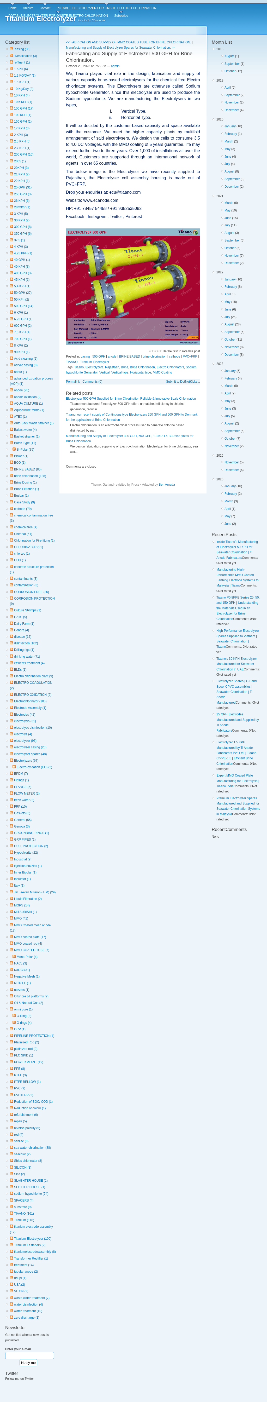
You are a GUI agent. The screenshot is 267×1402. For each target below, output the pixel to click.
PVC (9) (19, 1088)
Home (12, 8)
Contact (45, 8)
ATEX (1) (20, 416)
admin (115, 66)
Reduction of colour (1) (30, 1108)
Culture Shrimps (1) (27, 610)
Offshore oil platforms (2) (31, 996)
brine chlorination (154, 356)
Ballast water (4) (25, 430)
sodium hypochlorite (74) (31, 1194)
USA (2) (19, 1284)
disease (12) (22, 637)
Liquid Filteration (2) (28, 899)
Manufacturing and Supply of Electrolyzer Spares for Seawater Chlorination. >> (120, 47)
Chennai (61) (23, 534)
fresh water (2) (24, 800)
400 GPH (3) (23, 273)
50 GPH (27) (23, 293)
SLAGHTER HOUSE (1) (31, 1180)
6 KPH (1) (21, 312)
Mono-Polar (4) (27, 957)
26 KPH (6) (21, 201)
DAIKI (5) (20, 617)
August (229, 56)
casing (85, 356)
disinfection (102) (26, 643)
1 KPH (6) (21, 69)
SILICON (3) (22, 1167)
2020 (238, 154)
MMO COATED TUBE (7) (31, 950)
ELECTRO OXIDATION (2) (32, 695)
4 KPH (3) (21, 247)
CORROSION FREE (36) (31, 592)
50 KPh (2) (21, 299)
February (230, 134)
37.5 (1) (19, 240)
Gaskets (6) (22, 813)
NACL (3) (20, 963)
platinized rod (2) (25, 1049)
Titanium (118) (24, 1220)
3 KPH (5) (21, 214)
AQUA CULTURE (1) (28, 403)
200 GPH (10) (23, 154)
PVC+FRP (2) (23, 1095)
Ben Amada (167, 484)
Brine (124, 367)
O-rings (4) (24, 1023)
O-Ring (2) (24, 1016)
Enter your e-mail (18, 1349)
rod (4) (18, 1134)
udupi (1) (20, 1278)
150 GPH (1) (23, 121)
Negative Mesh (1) (27, 976)
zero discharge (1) (26, 1317)
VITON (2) (21, 1291)
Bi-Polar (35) (25, 449)
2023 (238, 406)
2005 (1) (20, 161)
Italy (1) (19, 885)
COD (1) (20, 560)
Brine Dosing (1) (25, 482)
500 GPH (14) (23, 306)
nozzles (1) (21, 990)
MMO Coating (162, 372)
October (230, 71)
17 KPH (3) (21, 128)
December (231, 110)
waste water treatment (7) (32, 1298)
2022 (238, 314)
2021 (238, 230)
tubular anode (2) (26, 1271)
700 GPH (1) (23, 339)
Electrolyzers (95, 367)
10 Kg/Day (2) (23, 89)
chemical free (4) (25, 527)
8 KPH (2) (21, 345)
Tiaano (79, 367)
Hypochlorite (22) (26, 852)
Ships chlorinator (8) (28, 1161)
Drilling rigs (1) (24, 650)
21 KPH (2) (21, 174)
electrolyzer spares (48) (30, 754)
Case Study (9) (24, 502)
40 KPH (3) (21, 266)
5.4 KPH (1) (22, 286)
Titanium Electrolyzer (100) (32, 1238)
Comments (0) (92, 381)
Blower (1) (21, 456)
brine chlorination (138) (30, 476)
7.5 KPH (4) (22, 332)
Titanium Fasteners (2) (29, 1245)
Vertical (104, 372)
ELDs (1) (20, 669)
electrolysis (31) (25, 721)
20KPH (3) (21, 168)
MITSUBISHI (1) (25, 912)
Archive (28, 8)
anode (112, 356)
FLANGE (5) (22, 787)
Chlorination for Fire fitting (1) (34, 540)
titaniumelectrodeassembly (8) (35, 1252)
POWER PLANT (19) (28, 1062)
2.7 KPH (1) (22, 148)
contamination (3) (26, 585)
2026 (238, 502)
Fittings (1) (21, 780)
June (227, 156)
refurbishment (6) (26, 1115)
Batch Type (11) (25, 443)
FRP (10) (20, 806)
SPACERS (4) (23, 1200)
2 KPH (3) (21, 135)
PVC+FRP (190, 356)
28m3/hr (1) (22, 207)
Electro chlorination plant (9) (33, 676)
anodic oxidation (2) (27, 397)
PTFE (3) (20, 1075)
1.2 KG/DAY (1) (24, 75)
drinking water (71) (27, 656)
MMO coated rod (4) (28, 943)
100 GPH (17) (23, 108)
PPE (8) (19, 1069)
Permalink (73, 381)
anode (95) (21, 390)
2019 (238, 96)
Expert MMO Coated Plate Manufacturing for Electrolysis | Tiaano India (237, 781)
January (230, 126)
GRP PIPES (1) (24, 839)
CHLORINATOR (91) (28, 547)
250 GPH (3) (23, 194)
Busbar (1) (21, 495)
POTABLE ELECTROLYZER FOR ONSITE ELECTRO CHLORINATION (106, 8)
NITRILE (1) (22, 983)
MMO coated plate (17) (30, 937)
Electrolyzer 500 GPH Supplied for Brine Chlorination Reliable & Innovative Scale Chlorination (131, 398)
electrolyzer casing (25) (30, 747)
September (232, 64)
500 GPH (98, 356)
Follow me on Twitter (19, 1379)
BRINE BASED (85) (27, 469)
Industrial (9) (23, 859)
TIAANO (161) (24, 1213)
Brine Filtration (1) (26, 489)
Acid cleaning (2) (25, 358)
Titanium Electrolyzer (41, 19)
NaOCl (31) (22, 970)
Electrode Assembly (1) (30, 708)
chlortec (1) (22, 553)
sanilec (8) (21, 1141)
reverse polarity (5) (27, 1128)
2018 (238, 61)
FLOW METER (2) (27, 793)
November (231, 102)
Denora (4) (21, 630)
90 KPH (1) (21, 352)
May (227, 149)
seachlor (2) (22, 1154)
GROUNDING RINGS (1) (31, 833)
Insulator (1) (22, 879)
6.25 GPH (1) (23, 319)
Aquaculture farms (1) (29, 410)
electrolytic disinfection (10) (33, 727)
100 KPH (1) (22, 115)
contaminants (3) (25, 579)
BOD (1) (20, 462)
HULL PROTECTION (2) (31, 846)
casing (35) (22, 49)
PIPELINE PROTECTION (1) (34, 1036)
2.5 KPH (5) (22, 141)
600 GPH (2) (23, 325)
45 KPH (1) (21, 279)
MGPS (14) (22, 905)
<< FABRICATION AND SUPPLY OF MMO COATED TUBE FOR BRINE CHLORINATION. (128, 42)
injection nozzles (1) (28, 866)
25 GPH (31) (23, 187)
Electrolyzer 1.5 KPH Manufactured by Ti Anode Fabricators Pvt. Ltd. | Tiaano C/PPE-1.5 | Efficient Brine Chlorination (236, 753)
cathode (174, 356)
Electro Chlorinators (170, 367)
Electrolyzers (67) (26, 760)
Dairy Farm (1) (24, 623)
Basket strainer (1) (27, 436)
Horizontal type (140, 372)
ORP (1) (20, 1029)
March (228, 141)
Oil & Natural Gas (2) (28, 1003)
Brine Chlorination (142, 367)
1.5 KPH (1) (22, 82)
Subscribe (121, 16)
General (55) (23, 820)
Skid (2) (19, 1174)
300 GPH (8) (23, 227)
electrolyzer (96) (25, 741)
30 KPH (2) (21, 220)
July (227, 164)
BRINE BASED (129, 356)
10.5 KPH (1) (23, 102)
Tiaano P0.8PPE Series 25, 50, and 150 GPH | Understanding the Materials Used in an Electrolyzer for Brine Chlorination (238, 608)
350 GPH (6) (23, 233)
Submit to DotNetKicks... (183, 381)
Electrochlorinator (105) (30, 701)
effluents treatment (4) (29, 663)
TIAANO (72, 362)
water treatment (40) (28, 1311)
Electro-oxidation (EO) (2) (34, 767)
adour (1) (20, 372)
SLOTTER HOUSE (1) (29, 1187)
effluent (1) (22, 62)
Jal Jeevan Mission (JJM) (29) (35, 892)
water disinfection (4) (28, 1304)
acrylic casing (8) (26, 365)
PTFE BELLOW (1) (27, 1082)
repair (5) (20, 1121)
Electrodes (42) (24, 714)
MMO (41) (21, 918)
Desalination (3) (25, 56)
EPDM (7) (21, 773)
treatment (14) (24, 1265)
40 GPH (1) (22, 260)
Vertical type (119, 372)
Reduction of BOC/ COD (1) (33, 1102)
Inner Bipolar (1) (25, 872)
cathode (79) (23, 509)
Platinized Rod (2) (26, 1042)
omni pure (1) (23, 1009)
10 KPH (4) (21, 95)
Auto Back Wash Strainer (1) (34, 423)
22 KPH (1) (21, 181)
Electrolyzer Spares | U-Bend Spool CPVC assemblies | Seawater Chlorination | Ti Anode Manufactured (236, 691)
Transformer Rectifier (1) (31, 1258)
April (227, 87)
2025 (238, 464)
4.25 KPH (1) (23, 253)
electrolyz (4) (23, 734)
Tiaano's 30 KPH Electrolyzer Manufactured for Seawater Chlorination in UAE (236, 664)
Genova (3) (22, 826)
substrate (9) (23, 1207)
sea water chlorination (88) (32, 1148)
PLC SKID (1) (23, 1055)
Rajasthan (112, 367)
